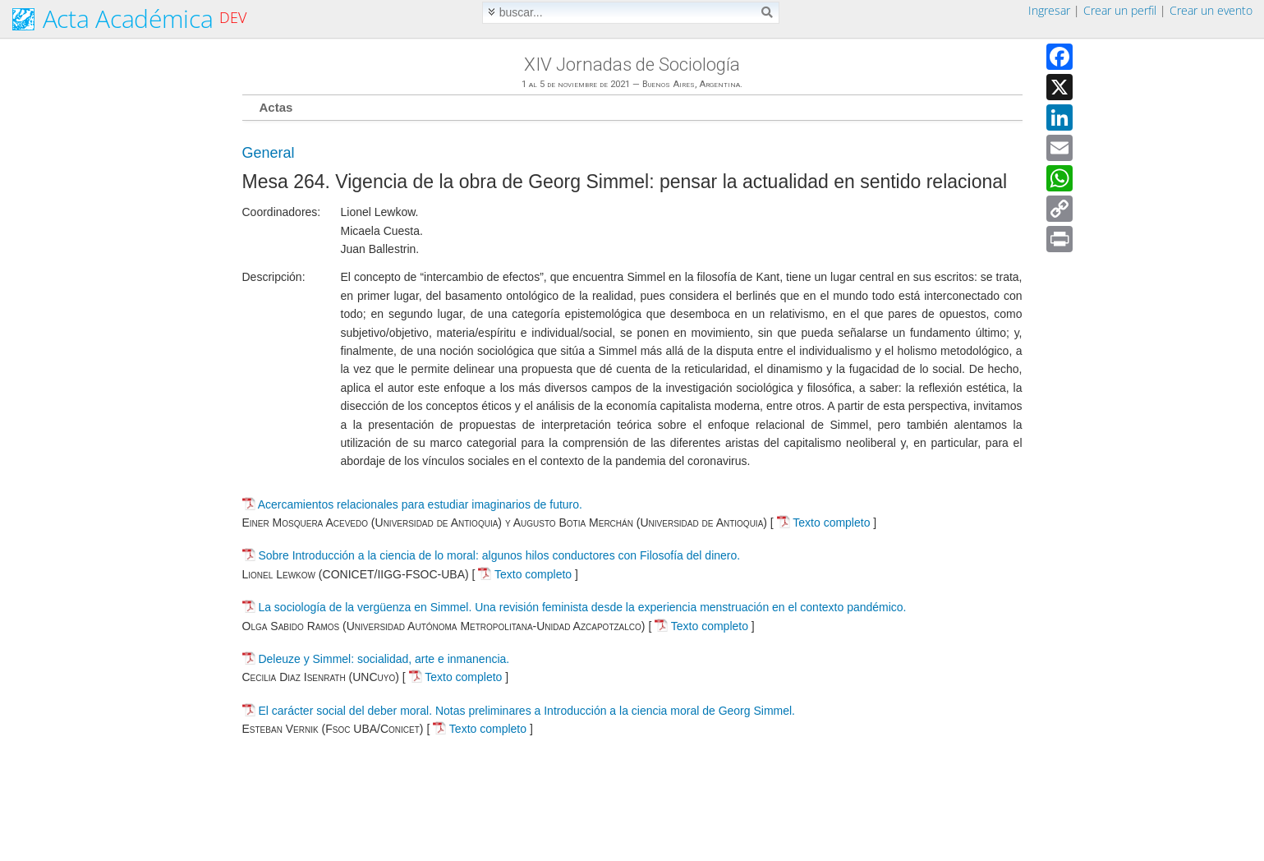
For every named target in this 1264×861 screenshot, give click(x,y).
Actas (276, 107)
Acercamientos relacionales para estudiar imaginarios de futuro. (420, 504)
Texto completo (824, 522)
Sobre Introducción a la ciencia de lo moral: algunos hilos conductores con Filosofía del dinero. (499, 555)
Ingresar (1049, 10)
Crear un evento (1211, 10)
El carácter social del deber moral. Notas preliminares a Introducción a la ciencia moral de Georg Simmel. (526, 710)
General (268, 153)
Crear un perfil (1119, 10)
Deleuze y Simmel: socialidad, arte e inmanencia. (383, 658)
